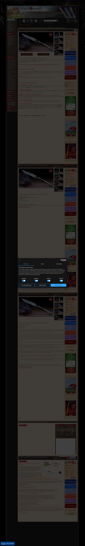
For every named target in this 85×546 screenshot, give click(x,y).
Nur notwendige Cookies (26, 285)
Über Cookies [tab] (59, 263)
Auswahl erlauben (42, 285)
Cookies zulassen (58, 285)
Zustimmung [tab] (25, 263)
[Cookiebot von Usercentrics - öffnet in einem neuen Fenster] (61, 260)
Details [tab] (42, 263)
